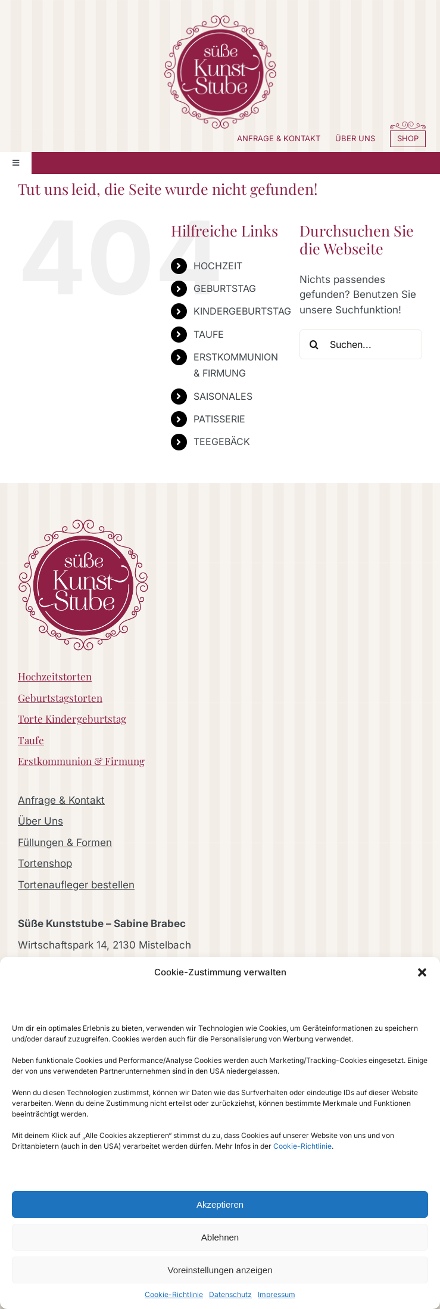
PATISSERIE (219, 419)
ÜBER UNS (355, 138)
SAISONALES (223, 396)
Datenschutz (230, 1294)
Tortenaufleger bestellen (76, 885)
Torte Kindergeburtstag (72, 718)
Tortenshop (45, 863)
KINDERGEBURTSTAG (242, 311)
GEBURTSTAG (225, 288)
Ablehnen (220, 1237)
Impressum (276, 1294)
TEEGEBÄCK (222, 441)
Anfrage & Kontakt (61, 800)
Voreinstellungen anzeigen (220, 1270)
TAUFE (209, 334)
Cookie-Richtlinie (302, 1146)
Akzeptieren (220, 1204)
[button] (422, 972)
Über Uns (40, 821)
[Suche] (314, 344)
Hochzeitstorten (55, 676)
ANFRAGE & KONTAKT (278, 138)
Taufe (31, 740)
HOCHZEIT (218, 266)
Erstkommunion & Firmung (81, 760)
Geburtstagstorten (60, 697)
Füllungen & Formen (65, 842)
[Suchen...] (360, 344)
